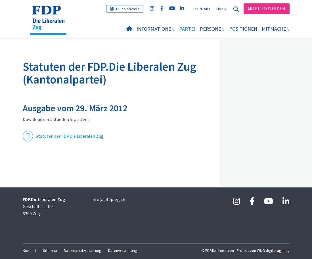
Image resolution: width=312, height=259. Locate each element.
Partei (187, 29)
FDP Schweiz (128, 8)
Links (221, 8)
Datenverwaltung (122, 250)
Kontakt (202, 8)
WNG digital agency (273, 250)
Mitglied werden (266, 8)
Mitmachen (276, 29)
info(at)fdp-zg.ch (108, 199)
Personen (212, 29)
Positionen (243, 29)
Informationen (156, 29)
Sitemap (50, 250)
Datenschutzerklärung (82, 250)
